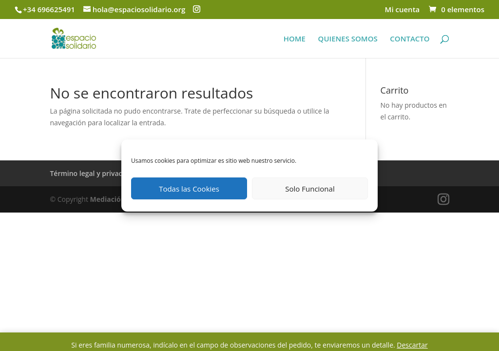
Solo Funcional (309, 189)
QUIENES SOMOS (348, 39)
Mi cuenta (402, 10)
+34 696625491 (49, 9)
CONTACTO (409, 39)
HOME (295, 39)
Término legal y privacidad (93, 173)
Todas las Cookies (189, 189)
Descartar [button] (412, 345)
